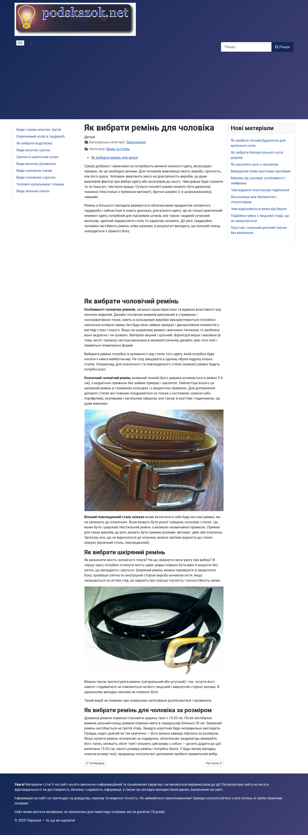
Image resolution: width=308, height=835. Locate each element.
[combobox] (246, 47)
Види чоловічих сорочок (36, 177)
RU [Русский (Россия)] (32, 43)
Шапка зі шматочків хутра (37, 157)
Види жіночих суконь (33, 150)
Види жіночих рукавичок (36, 164)
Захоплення (135, 142)
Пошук (282, 47)
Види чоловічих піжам (34, 171)
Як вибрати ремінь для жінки (114, 158)
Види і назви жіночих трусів (38, 130)
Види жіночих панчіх (32, 191)
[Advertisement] (154, 87)
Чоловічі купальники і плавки (40, 184)
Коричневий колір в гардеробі (40, 136)
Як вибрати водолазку (34, 143)
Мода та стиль (118, 149)
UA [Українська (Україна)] (20, 43)
